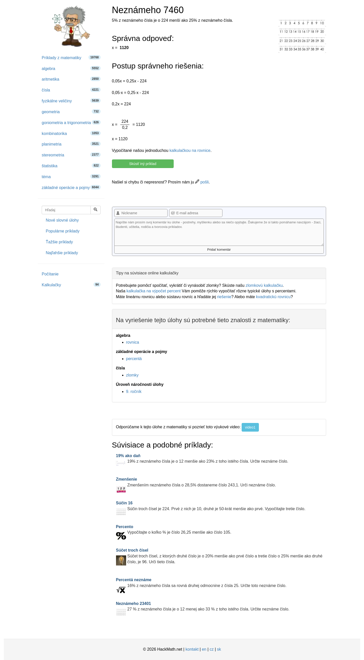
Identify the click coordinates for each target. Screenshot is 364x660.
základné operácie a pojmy (71, 187)
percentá (134, 359)
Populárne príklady (62, 231)
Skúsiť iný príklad (142, 164)
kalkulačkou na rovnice (190, 150)
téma (71, 176)
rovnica (132, 342)
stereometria (71, 154)
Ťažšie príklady (59, 242)
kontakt (192, 649)
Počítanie (50, 274)
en (204, 649)
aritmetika (71, 79)
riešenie (224, 297)
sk (219, 649)
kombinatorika (71, 133)
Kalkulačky (71, 284)
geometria (71, 111)
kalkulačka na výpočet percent (153, 291)
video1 (250, 427)
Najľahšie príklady (62, 253)
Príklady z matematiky (71, 57)
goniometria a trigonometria (71, 122)
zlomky (132, 375)
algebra (71, 68)
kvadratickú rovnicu (273, 297)
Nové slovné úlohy (62, 220)
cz (212, 649)
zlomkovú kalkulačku (264, 285)
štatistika (71, 165)
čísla (71, 89)
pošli (202, 182)
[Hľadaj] (95, 210)
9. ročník (134, 391)
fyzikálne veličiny (71, 100)
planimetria (71, 144)
